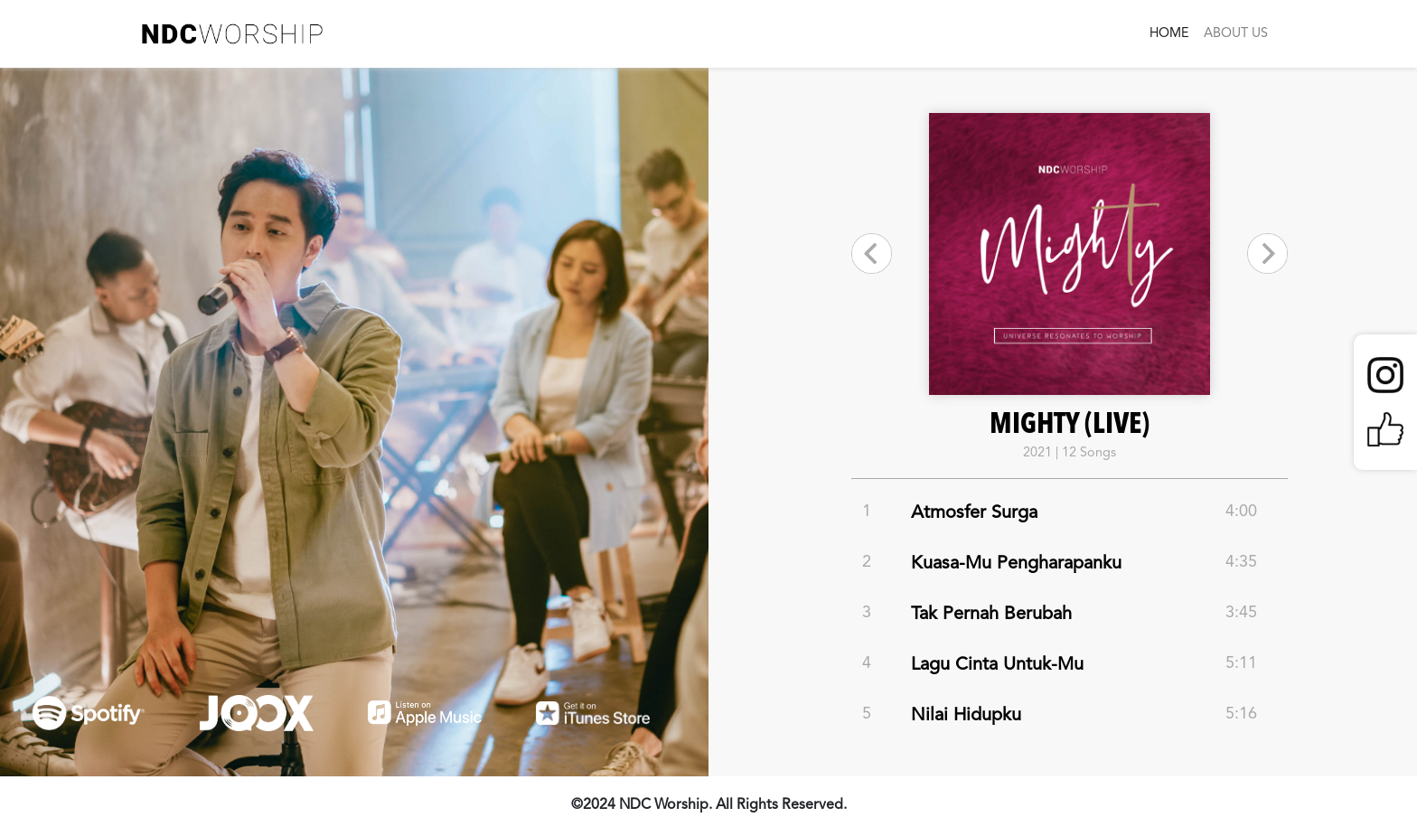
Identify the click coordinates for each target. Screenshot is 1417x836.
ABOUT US (1236, 34)
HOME (1169, 34)
